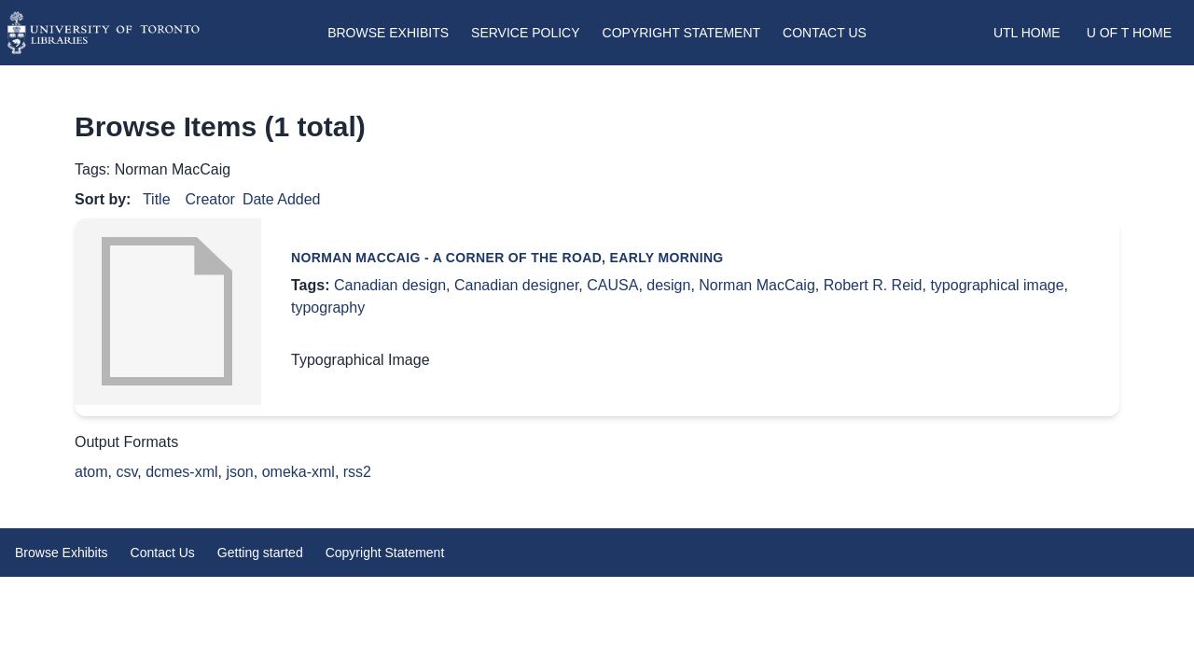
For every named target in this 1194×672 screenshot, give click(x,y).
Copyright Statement (682, 32)
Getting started (260, 552)
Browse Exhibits (388, 32)
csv (126, 472)
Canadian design (390, 285)
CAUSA (612, 285)
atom (91, 472)
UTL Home (1027, 32)
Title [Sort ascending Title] (157, 199)
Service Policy (525, 32)
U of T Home (1129, 32)
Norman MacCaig (756, 285)
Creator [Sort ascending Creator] (210, 199)
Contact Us (825, 32)
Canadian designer (516, 285)
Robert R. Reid (873, 285)
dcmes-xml (181, 472)
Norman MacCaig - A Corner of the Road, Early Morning (507, 257)
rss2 (357, 472)
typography (328, 307)
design (668, 285)
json (239, 472)
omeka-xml (298, 472)
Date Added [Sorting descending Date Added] (282, 199)
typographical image (996, 285)
